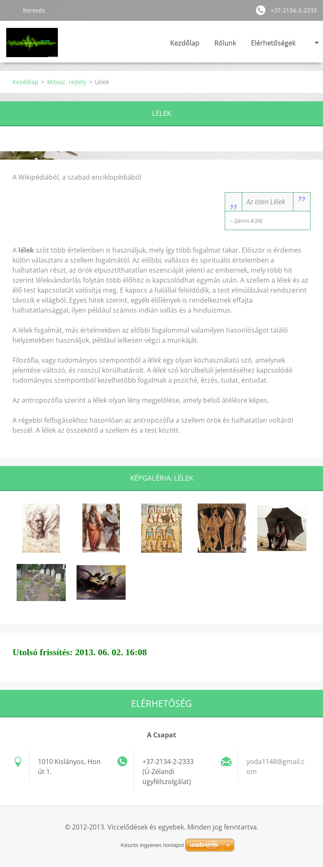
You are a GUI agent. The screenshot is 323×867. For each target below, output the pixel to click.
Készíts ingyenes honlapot (152, 845)
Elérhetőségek (273, 43)
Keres (11, 10)
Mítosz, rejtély (66, 82)
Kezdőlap (184, 43)
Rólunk (225, 43)
